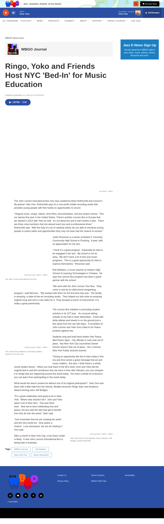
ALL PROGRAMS (10, 27)
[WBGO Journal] (13, 55)
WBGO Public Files (98, 487)
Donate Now (152, 6)
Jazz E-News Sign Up (139, 51)
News (40, 27)
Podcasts (53, 27)
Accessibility (130, 481)
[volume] (13, 18)
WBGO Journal (34, 55)
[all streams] (152, 18)
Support (97, 27)
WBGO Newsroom (14, 44)
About (83, 27)
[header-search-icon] (136, 6)
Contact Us (61, 481)
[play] (6, 18)
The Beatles (40, 455)
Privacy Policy (63, 487)
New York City (20, 461)
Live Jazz (136, 27)
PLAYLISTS (26, 27)
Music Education (41, 461)
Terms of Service (97, 481)
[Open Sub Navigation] (33, 27)
